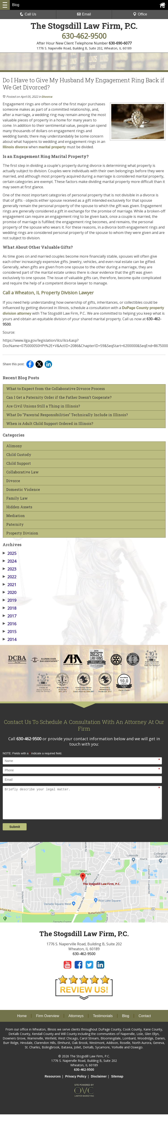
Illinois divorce (15, 147)
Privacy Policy (75, 1076)
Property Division (22, 533)
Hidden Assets (19, 507)
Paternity (15, 524)
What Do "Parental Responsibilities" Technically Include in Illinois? (67, 415)
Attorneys (76, 1016)
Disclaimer (99, 1076)
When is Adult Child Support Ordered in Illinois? (49, 424)
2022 (9, 577)
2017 (9, 616)
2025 (9, 553)
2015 (9, 631)
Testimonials (103, 1016)
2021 (9, 584)
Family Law (17, 498)
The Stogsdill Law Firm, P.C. (84, 25)
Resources (53, 1076)
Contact (145, 1016)
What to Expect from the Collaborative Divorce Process (55, 389)
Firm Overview (47, 1016)
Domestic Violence (23, 490)
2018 (9, 608)
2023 (9, 569)
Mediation (15, 516)
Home (22, 1016)
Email (84, 14)
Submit (14, 827)
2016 (9, 623)
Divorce (47, 96)
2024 (9, 561)
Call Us (28, 14)
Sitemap (117, 1076)
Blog (125, 1016)
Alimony (14, 446)
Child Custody (18, 455)
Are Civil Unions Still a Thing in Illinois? (43, 406)
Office (140, 14)
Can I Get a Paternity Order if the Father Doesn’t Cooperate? (58, 397)
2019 (9, 600)
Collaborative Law (22, 472)
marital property (52, 147)
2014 (9, 639)
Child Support (18, 463)
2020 (9, 592)
